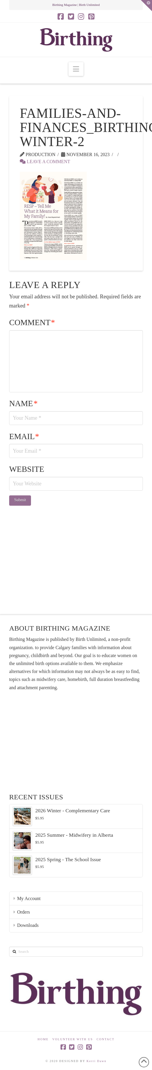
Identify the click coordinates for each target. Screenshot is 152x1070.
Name (23, 403)
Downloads (28, 925)
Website (26, 469)
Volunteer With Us (72, 1039)
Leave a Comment (45, 161)
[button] (76, 69)
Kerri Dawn (96, 1061)
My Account (29, 898)
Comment (32, 322)
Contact (105, 1039)
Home (42, 1039)
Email (24, 436)
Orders (23, 911)
